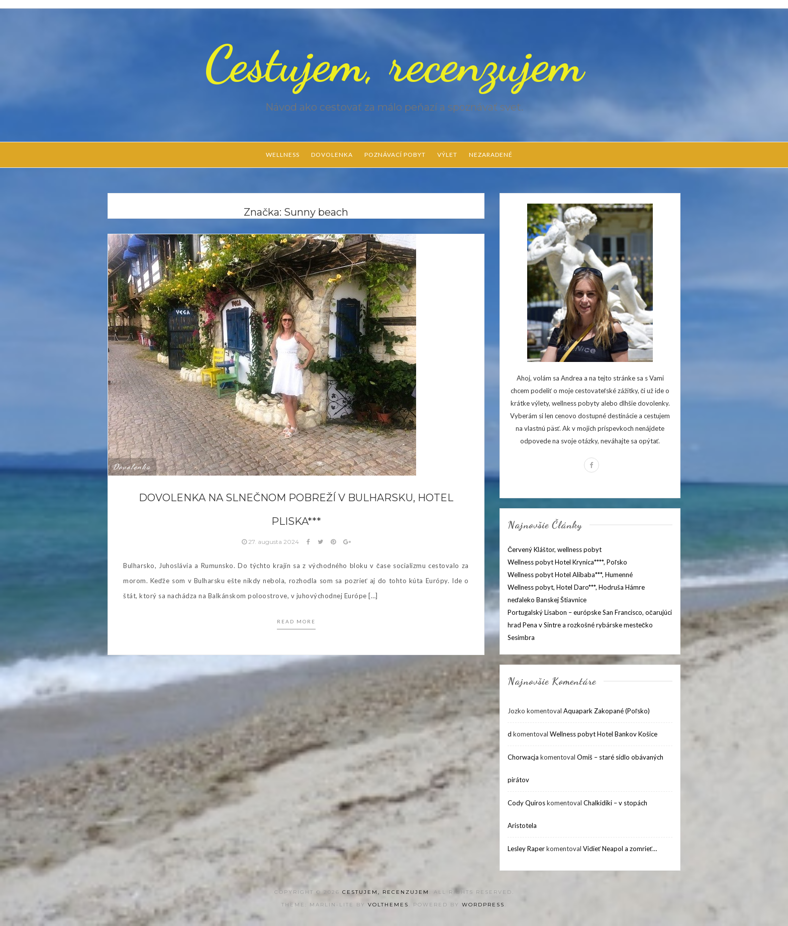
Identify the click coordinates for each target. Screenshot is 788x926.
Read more (296, 621)
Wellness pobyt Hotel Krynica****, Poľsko (567, 562)
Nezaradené (491, 154)
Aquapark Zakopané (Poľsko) (606, 711)
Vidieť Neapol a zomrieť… (620, 849)
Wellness (283, 154)
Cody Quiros (526, 803)
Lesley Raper (526, 849)
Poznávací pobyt (395, 154)
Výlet (447, 154)
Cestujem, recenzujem (394, 64)
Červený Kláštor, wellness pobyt (555, 549)
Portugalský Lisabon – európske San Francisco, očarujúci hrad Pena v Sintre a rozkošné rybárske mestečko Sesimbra (590, 624)
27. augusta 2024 (271, 541)
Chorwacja (523, 757)
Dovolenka (332, 154)
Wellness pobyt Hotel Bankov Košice (603, 734)
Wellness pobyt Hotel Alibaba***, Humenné (570, 575)
